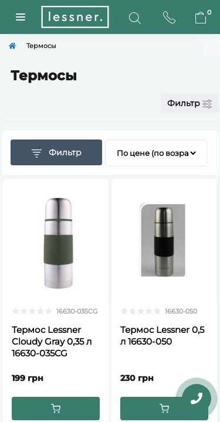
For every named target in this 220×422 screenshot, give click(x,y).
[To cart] (56, 408)
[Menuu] (20, 17)
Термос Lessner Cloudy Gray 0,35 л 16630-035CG (52, 341)
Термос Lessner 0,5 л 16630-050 (162, 335)
